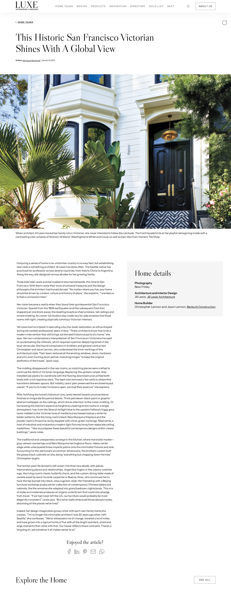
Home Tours (64, 6)
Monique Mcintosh (31, 60)
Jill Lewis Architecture (161, 297)
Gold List (156, 6)
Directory (137, 6)
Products (98, 6)
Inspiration (118, 6)
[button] (69, 551)
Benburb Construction (201, 307)
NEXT (170, 6)
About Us (205, 6)
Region (82, 6)
